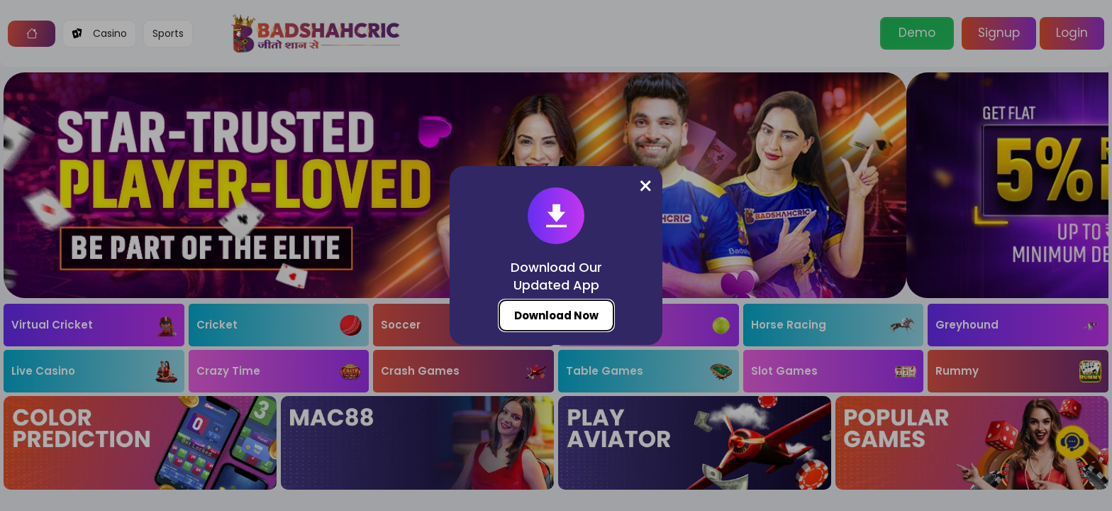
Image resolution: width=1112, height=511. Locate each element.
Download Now (556, 315)
